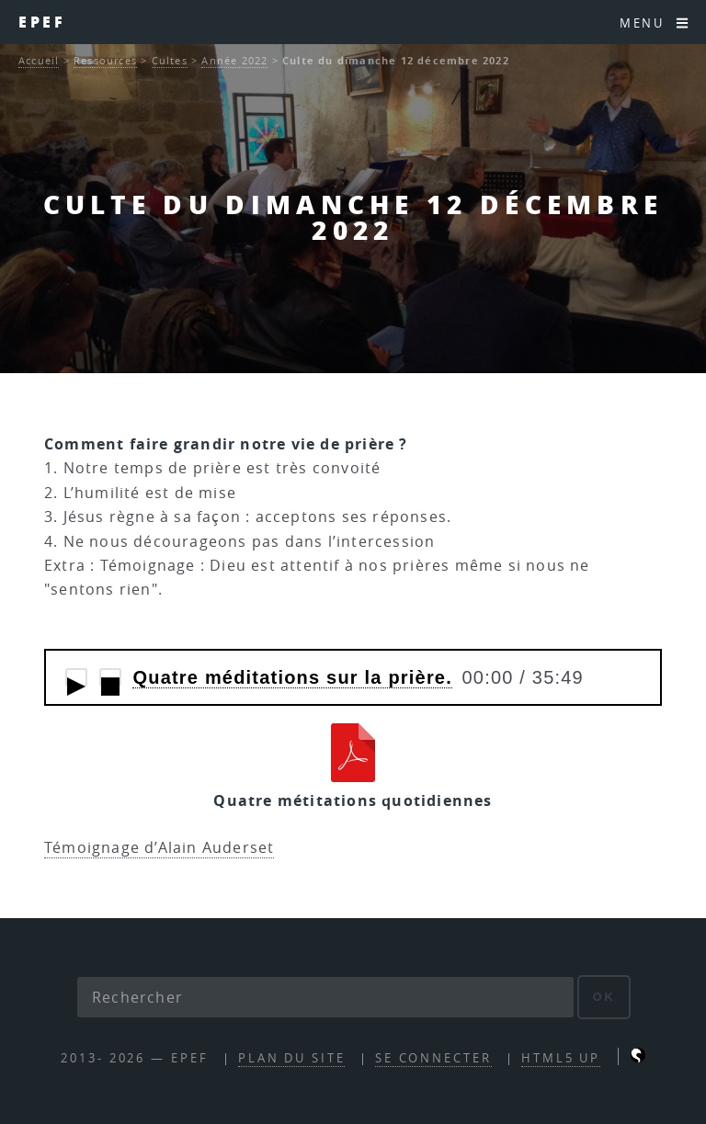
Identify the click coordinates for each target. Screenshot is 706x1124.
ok (604, 997)
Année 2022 (234, 60)
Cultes (170, 60)
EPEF (41, 21)
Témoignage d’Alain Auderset (159, 847)
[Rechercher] (325, 997)
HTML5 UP (560, 1058)
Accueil (38, 60)
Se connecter (433, 1058)
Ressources (105, 60)
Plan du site (292, 1058)
